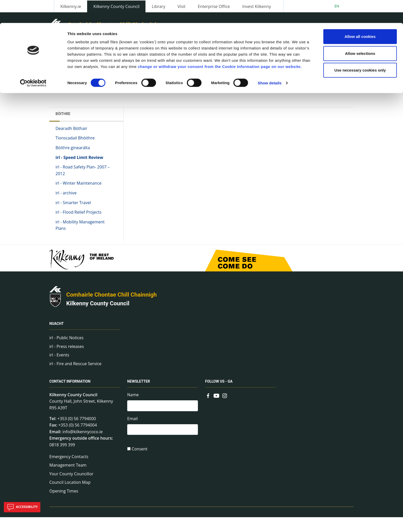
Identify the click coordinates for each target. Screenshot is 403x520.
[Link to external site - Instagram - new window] (225, 398)
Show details (270, 60)
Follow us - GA (219, 384)
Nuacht (56, 326)
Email (132, 422)
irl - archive (66, 195)
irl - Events (59, 358)
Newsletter (138, 384)
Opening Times (63, 494)
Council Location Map (69, 485)
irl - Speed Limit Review (79, 160)
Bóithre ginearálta (73, 150)
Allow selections (360, 30)
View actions (293, 92)
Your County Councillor (71, 476)
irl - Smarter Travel (73, 205)
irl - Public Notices (66, 340)
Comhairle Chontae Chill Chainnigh (111, 297)
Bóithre (63, 117)
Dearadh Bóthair (71, 131)
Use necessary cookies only (360, 47)
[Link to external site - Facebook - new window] (208, 398)
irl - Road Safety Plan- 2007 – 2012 (83, 173)
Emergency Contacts (68, 459)
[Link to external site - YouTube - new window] (216, 398)
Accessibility (22, 507)
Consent (140, 453)
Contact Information (69, 384)
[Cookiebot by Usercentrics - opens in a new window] (33, 60)
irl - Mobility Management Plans (80, 228)
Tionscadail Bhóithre (75, 141)
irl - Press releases (66, 349)
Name (133, 397)
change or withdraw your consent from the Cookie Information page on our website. (220, 43)
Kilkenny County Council (98, 306)
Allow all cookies (360, 13)
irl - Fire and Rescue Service (75, 366)
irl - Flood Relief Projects (79, 215)
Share (265, 92)
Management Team (68, 468)
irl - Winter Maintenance (79, 186)
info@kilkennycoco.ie (82, 434)
